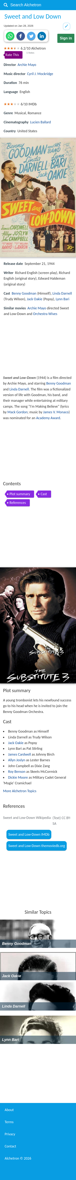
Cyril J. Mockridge (40, 74)
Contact (10, 1146)
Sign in (66, 38)
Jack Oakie (34, 299)
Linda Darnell (62, 293)
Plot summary (20, 494)
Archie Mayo (27, 64)
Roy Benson (16, 771)
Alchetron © (18, 1158)
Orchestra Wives (45, 314)
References (18, 502)
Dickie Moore (18, 777)
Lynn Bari (62, 299)
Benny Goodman (24, 293)
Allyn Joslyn (16, 760)
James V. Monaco (56, 412)
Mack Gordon (17, 412)
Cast (44, 494)
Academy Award (48, 418)
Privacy (10, 1134)
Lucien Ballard (40, 122)
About (9, 1110)
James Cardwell (19, 754)
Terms (9, 1122)
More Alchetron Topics (19, 791)
